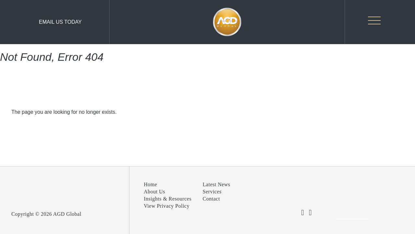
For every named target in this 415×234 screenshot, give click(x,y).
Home (150, 184)
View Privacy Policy (167, 206)
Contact (211, 199)
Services (212, 191)
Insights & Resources (168, 199)
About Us (154, 191)
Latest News (216, 184)
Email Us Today (60, 22)
